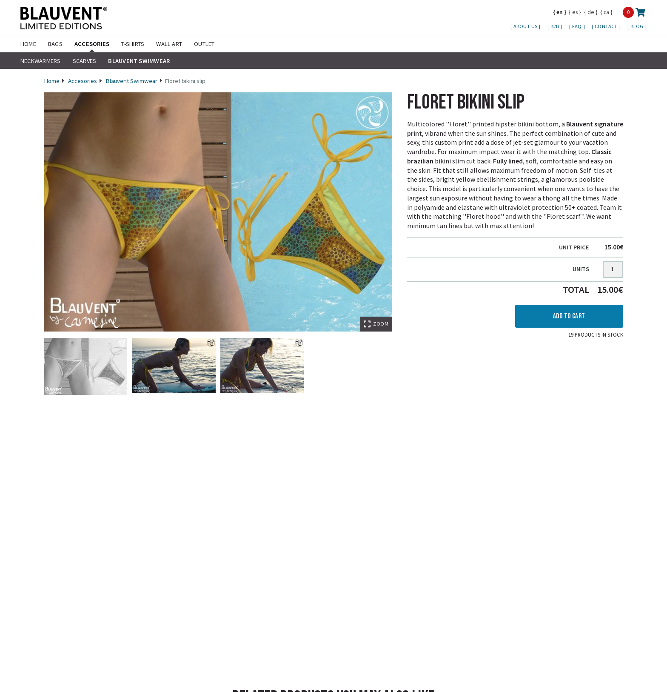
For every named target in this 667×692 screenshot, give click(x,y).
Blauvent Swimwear (139, 61)
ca (606, 12)
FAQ (577, 26)
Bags (55, 44)
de (590, 12)
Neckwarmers (40, 61)
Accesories (91, 44)
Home (28, 44)
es (575, 12)
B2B (555, 26)
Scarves (85, 61)
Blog (637, 26)
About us (526, 26)
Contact (607, 26)
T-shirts (132, 44)
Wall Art (169, 44)
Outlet (204, 44)
